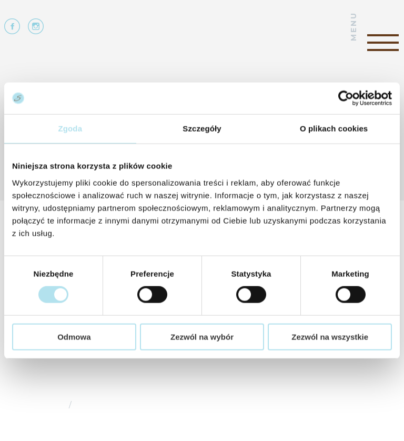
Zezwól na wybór (202, 336)
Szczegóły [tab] (202, 128)
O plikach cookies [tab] (334, 128)
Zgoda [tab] (70, 128)
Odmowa (73, 336)
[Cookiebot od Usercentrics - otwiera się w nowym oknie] (346, 98)
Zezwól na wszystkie (329, 336)
